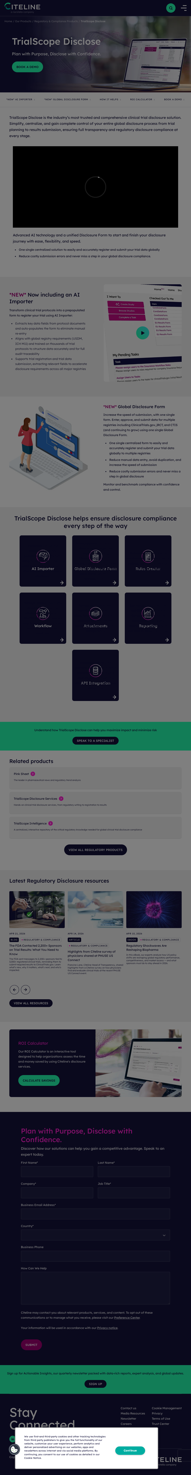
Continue (130, 1450)
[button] (14, 1449)
